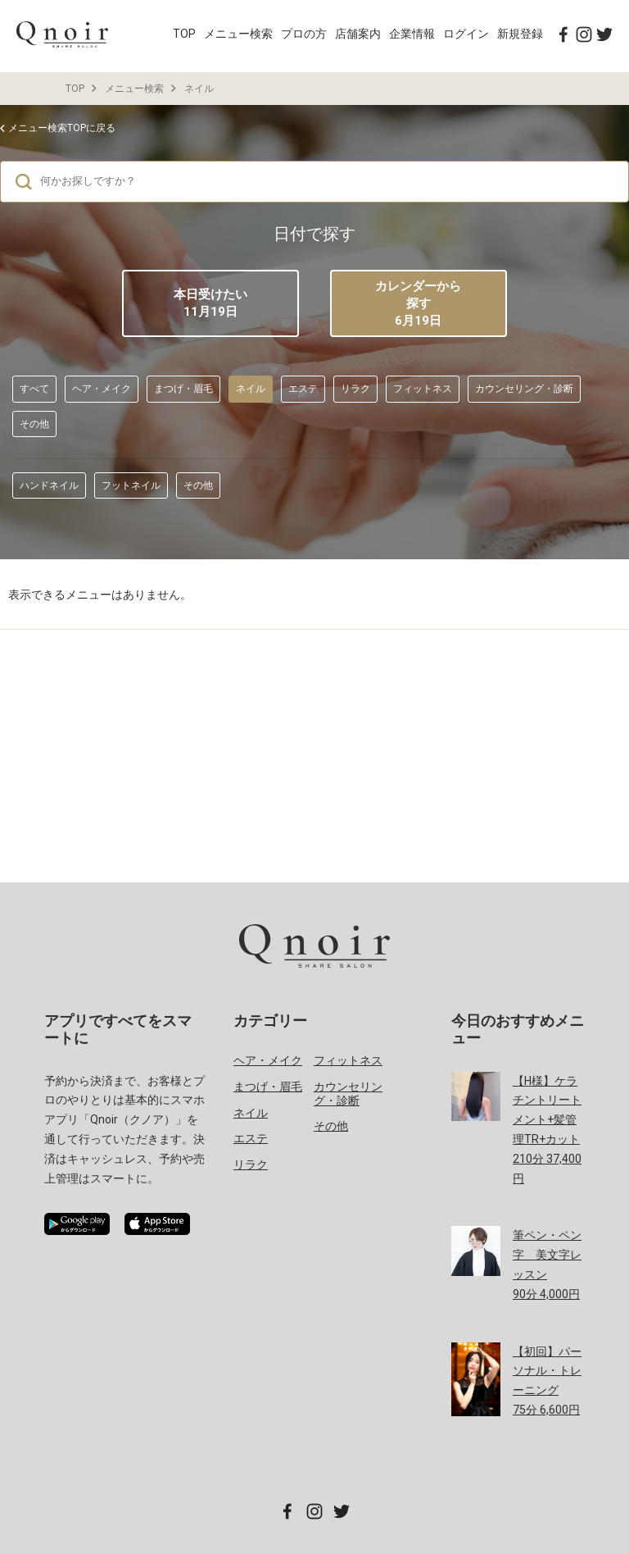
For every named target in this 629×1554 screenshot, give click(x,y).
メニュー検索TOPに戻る (61, 128)
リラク (355, 388)
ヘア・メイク (101, 388)
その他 (34, 424)
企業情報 (412, 33)
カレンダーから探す (418, 304)
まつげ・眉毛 (183, 388)
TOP (184, 33)
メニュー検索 (238, 33)
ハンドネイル (49, 485)
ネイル (199, 88)
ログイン (466, 33)
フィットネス (422, 388)
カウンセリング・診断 (524, 388)
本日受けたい (210, 303)
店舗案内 (358, 33)
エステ (303, 388)
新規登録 (520, 33)
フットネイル (131, 485)
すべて (34, 388)
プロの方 (304, 33)
